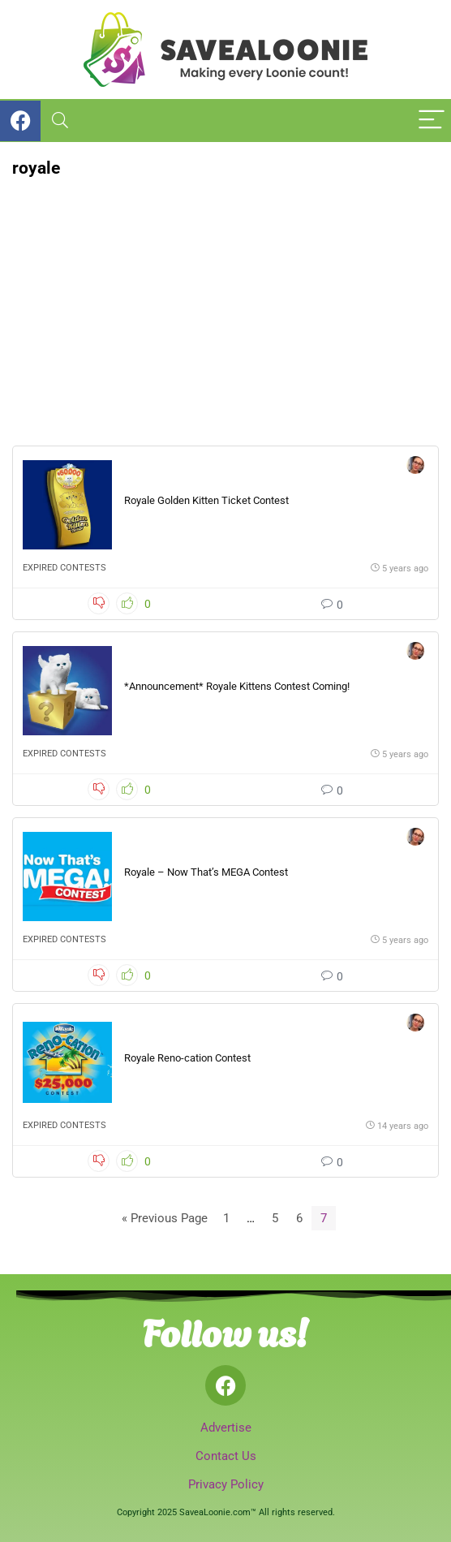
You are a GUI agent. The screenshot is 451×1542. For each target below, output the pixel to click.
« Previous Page (165, 1218)
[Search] (60, 120)
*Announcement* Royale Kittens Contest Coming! (237, 686)
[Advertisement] (225, 299)
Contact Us (225, 1456)
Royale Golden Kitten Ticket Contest (206, 500)
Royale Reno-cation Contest (187, 1058)
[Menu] (431, 120)
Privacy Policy (226, 1484)
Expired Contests (64, 567)
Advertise (225, 1427)
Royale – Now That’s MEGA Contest (206, 872)
